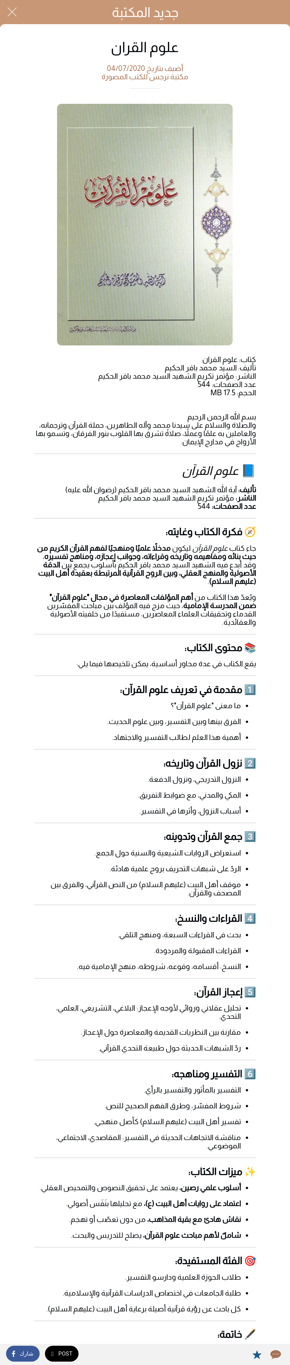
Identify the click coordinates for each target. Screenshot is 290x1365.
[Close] (12, 12)
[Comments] (275, 1354)
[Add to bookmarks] (257, 1354)
